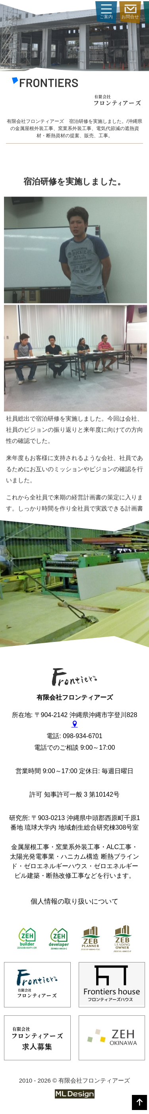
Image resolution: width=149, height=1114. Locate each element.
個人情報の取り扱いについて (74, 901)
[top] (139, 1102)
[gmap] (75, 724)
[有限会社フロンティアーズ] (45, 83)
